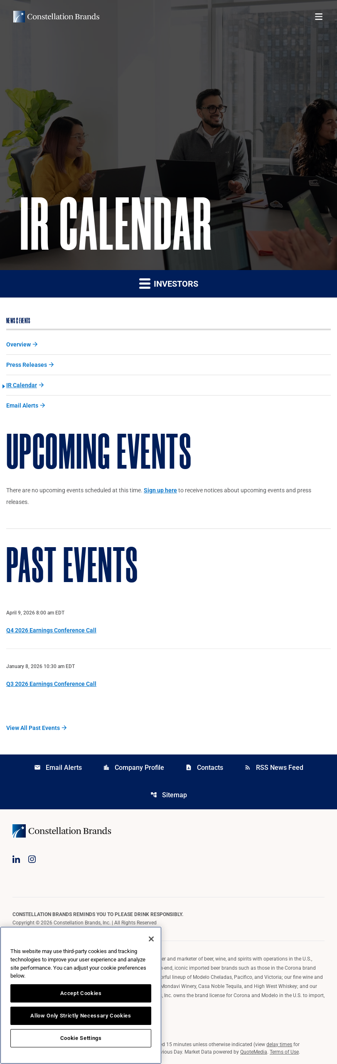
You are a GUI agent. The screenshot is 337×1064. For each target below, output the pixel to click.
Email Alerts (22, 405)
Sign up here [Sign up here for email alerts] (160, 490)
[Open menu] (319, 17)
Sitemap (168, 795)
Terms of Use (284, 1052)
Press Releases (26, 364)
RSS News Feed (273, 768)
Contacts (204, 768)
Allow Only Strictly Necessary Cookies (80, 1015)
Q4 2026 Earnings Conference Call (51, 630)
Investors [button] (168, 283)
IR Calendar (21, 385)
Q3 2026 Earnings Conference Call (51, 684)
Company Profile (133, 768)
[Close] (151, 939)
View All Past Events (33, 728)
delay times (279, 1044)
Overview (18, 344)
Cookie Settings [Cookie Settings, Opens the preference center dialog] (81, 1038)
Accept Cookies (81, 993)
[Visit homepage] (56, 16)
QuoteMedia (253, 1052)
